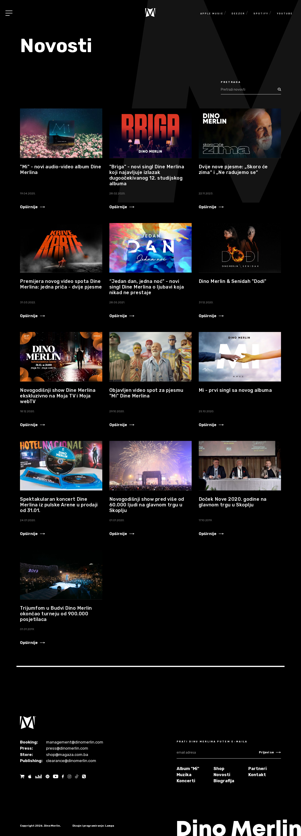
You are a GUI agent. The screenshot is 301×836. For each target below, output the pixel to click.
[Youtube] (55, 776)
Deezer (238, 13)
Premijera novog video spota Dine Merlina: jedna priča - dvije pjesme (61, 284)
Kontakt (257, 774)
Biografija (224, 780)
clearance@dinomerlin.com (71, 760)
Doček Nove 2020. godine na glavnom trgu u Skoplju (233, 502)
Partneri (257, 768)
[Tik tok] (77, 776)
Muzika (184, 774)
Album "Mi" (188, 768)
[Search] (248, 89)
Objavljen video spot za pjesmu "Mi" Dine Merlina (146, 393)
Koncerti (186, 780)
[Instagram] (69, 776)
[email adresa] (218, 753)
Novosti (222, 774)
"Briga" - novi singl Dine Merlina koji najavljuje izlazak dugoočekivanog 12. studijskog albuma (146, 175)
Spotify (260, 13)
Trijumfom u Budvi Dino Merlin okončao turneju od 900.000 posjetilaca (56, 613)
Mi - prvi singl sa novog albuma (235, 390)
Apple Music (211, 13)
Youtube (285, 13)
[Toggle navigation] (9, 13)
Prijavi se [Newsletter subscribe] (270, 752)
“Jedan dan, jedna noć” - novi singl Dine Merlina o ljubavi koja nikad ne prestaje (146, 286)
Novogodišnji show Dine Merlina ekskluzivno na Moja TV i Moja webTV (57, 395)
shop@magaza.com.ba (67, 754)
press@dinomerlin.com (67, 748)
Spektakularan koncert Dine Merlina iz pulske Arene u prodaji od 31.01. (59, 504)
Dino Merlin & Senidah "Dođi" (232, 281)
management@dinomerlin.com (74, 742)
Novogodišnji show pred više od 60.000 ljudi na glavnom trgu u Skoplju (146, 504)
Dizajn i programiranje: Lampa (93, 825)
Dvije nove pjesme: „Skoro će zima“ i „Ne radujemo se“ (233, 169)
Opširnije (32, 207)
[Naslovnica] (150, 12)
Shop (219, 768)
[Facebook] (63, 776)
